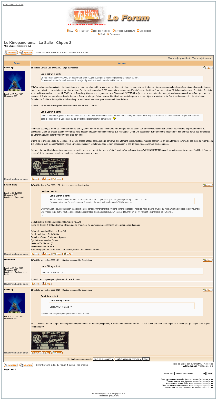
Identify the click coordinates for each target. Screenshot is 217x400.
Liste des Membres (100, 31)
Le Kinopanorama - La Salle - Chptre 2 (37, 42)
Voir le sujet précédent (179, 58)
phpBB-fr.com (114, 396)
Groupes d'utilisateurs (124, 31)
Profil (101, 34)
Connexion (113, 34)
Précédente (22, 46)
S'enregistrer (144, 31)
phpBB (103, 394)
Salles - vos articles (78, 52)
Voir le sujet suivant (201, 58)
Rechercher (81, 31)
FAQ (70, 31)
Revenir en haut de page (16, 179)
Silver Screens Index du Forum (51, 52)
